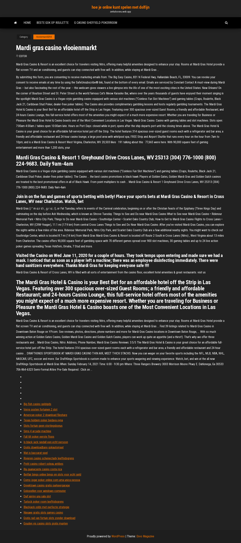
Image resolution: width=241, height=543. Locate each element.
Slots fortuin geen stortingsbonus (43, 426)
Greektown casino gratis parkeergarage (47, 485)
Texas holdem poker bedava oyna (43, 420)
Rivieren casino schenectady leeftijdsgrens (49, 458)
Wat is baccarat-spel (36, 453)
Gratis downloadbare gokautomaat (44, 447)
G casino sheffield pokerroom (95, 22)
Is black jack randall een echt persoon (46, 442)
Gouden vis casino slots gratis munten (46, 523)
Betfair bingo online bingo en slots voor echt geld (52, 474)
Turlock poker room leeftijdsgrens (44, 501)
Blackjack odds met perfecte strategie (46, 507)
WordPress (118, 536)
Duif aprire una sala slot (37, 496)
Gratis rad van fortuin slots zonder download (49, 518)
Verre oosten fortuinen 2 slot (40, 409)
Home (27, 22)
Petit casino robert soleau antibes (43, 464)
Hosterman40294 (44, 37)
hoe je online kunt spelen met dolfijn (120, 7)
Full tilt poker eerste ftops (39, 436)
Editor (23, 56)
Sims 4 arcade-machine (37, 431)
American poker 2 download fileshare (45, 415)
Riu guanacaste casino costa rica (43, 469)
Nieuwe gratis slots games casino (43, 512)
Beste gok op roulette (53, 22)
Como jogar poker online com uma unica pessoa (52, 480)
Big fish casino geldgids (37, 404)
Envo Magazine (145, 536)
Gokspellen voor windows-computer (45, 491)
